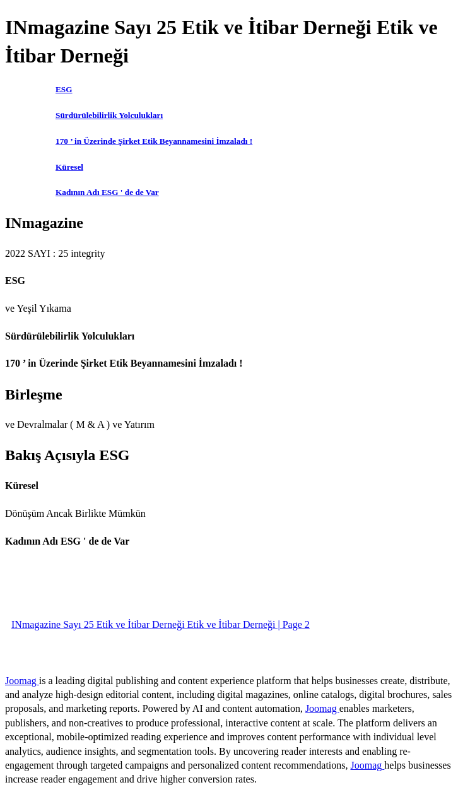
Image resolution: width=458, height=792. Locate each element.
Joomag (22, 680)
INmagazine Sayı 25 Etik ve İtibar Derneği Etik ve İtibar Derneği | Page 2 (160, 624)
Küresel (69, 167)
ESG (64, 89)
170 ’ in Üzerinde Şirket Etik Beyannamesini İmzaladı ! (154, 141)
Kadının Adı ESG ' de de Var (107, 192)
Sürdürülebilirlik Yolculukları (109, 115)
